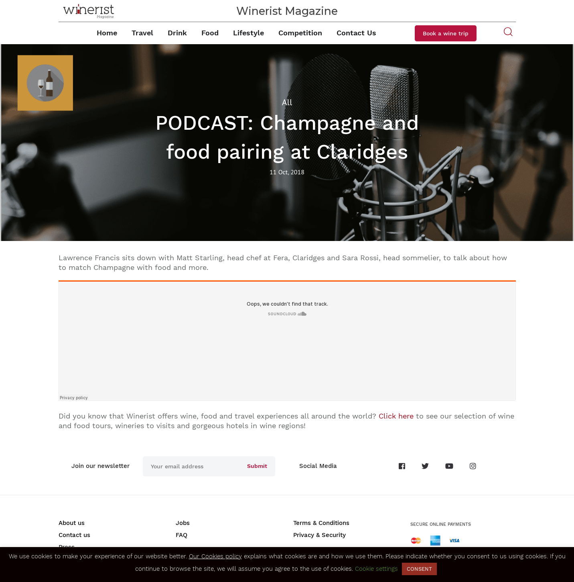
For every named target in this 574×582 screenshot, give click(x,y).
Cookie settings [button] (376, 568)
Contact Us (356, 33)
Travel (142, 33)
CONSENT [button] (419, 569)
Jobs (183, 523)
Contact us (74, 535)
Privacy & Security (319, 535)
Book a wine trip (446, 33)
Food (210, 33)
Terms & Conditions (321, 523)
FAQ (181, 535)
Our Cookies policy (215, 556)
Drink (177, 33)
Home (107, 33)
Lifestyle (248, 33)
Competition (300, 33)
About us (72, 523)
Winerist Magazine (287, 11)
